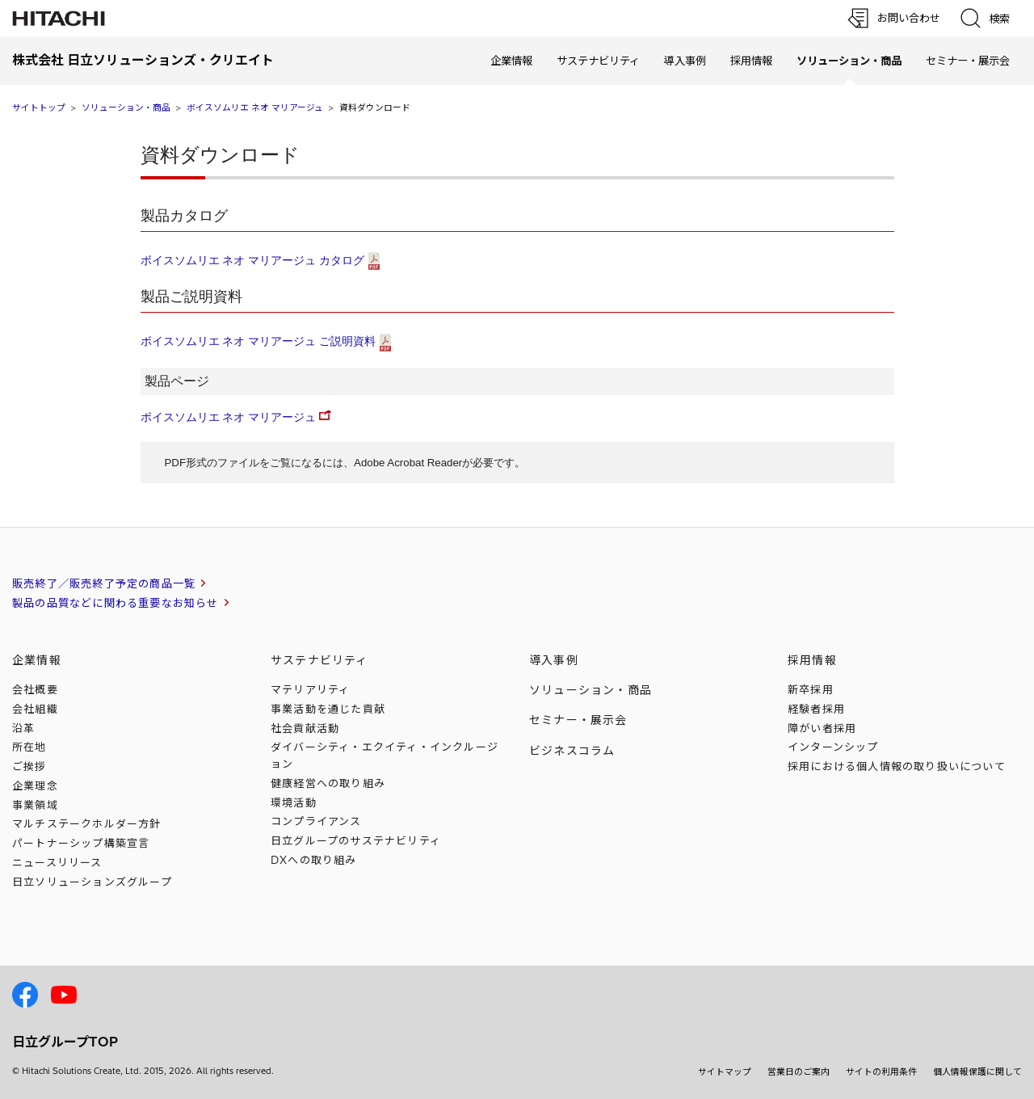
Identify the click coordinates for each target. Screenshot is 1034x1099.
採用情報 (751, 60)
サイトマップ (724, 1071)
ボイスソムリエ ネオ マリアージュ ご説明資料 (258, 341)
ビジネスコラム (572, 750)
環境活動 (294, 802)
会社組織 (35, 708)
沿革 (23, 728)
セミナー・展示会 (968, 60)
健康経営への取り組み (328, 783)
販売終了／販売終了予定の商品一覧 (103, 583)
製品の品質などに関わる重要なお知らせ (115, 602)
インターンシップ (833, 746)
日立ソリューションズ (92, 881)
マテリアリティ (310, 689)
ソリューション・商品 (126, 107)
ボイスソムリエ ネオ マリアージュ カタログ (253, 260)
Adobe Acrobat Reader (408, 463)
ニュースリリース (57, 862)
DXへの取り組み (314, 859)
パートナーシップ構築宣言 (80, 842)
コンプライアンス (316, 821)
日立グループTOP (65, 1042)
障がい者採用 (822, 728)
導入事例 (685, 60)
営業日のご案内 (798, 1071)
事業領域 (35, 804)
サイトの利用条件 (881, 1071)
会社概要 (35, 689)
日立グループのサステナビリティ (356, 840)
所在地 (29, 746)
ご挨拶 (29, 766)
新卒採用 (811, 689)
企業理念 (35, 785)
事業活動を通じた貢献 (328, 708)
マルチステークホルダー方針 (87, 823)
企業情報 (511, 60)
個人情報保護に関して (977, 1071)
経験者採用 (816, 708)
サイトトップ (38, 107)
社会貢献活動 (305, 728)
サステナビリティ (598, 60)
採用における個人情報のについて (897, 766)
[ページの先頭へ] (973, 905)
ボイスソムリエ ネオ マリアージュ (255, 107)
